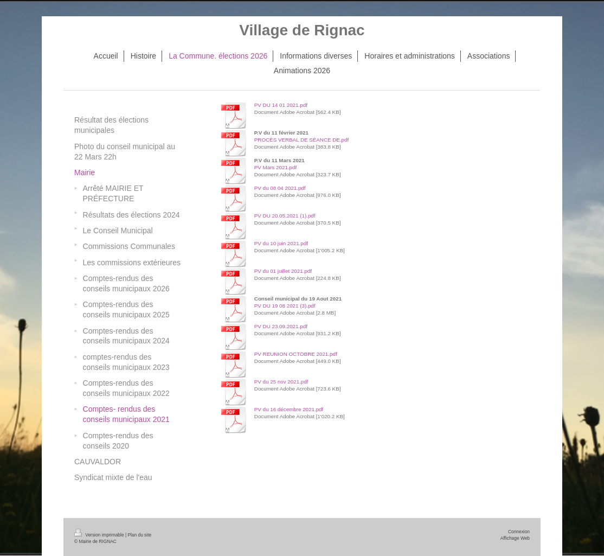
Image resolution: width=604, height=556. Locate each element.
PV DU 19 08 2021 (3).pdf (285, 306)
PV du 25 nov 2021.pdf (281, 382)
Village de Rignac (301, 30)
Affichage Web (515, 538)
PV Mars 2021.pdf (275, 167)
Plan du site (139, 535)
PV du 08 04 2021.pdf (280, 188)
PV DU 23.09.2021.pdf (280, 326)
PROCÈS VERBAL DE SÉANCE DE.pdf (301, 140)
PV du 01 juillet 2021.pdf (283, 271)
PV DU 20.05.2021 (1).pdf (285, 216)
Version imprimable (99, 535)
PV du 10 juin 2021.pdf (281, 243)
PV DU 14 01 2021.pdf (280, 105)
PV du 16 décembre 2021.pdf (288, 409)
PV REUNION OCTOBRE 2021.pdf (295, 354)
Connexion (519, 531)
